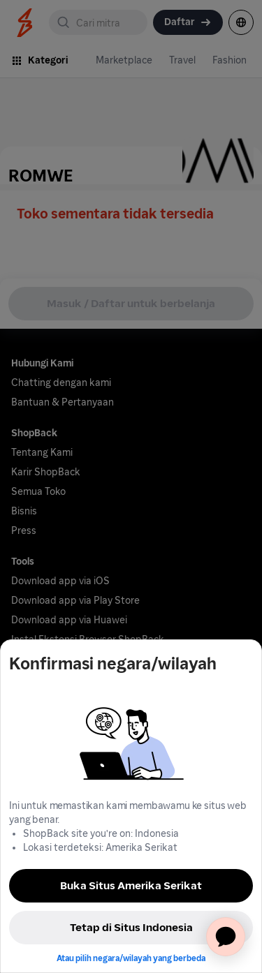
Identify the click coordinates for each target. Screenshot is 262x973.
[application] (225, 936)
